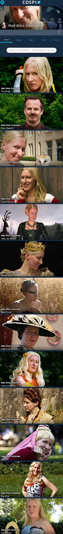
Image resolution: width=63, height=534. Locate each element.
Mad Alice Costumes (25, 25)
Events (59, 20)
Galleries (52, 20)
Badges (44, 20)
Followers (36, 20)
